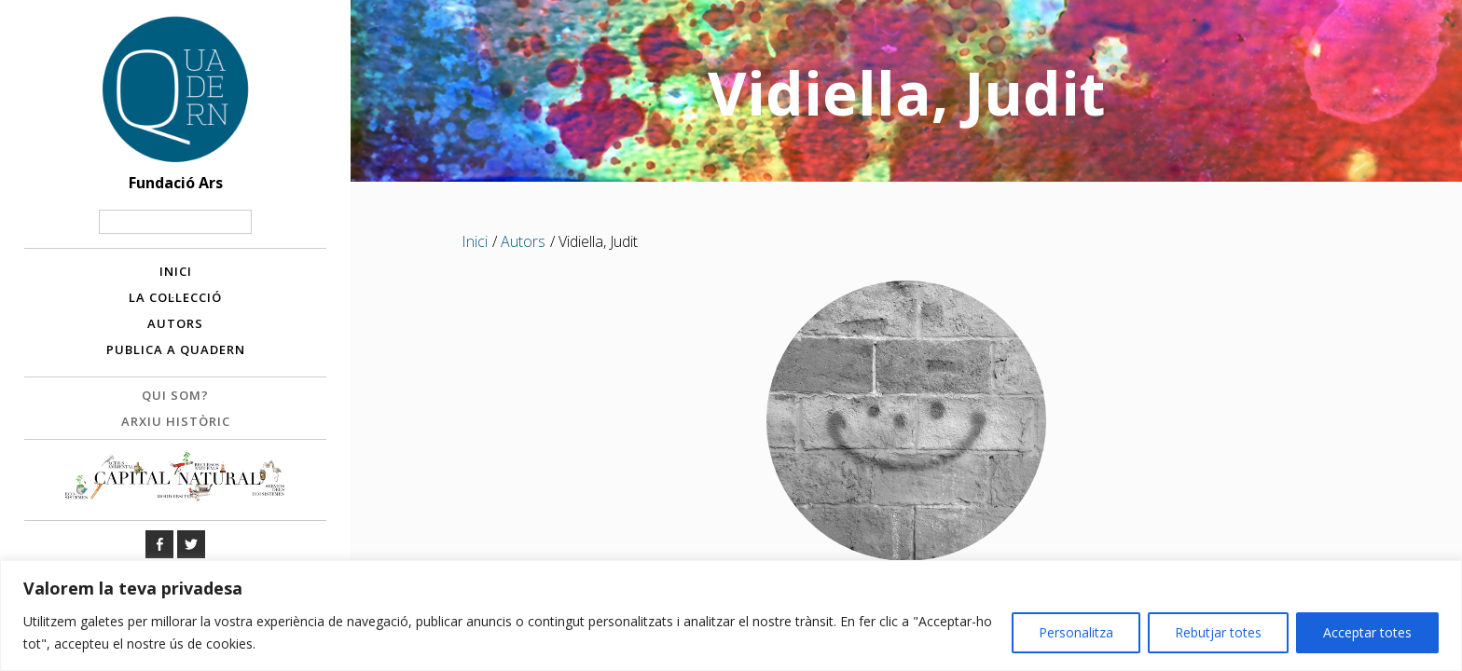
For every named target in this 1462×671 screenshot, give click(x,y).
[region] (731, 615)
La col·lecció (175, 297)
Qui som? (175, 395)
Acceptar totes (1367, 632)
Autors (175, 323)
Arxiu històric (175, 421)
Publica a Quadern (175, 349)
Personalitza (1076, 632)
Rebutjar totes (1218, 632)
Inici (175, 271)
